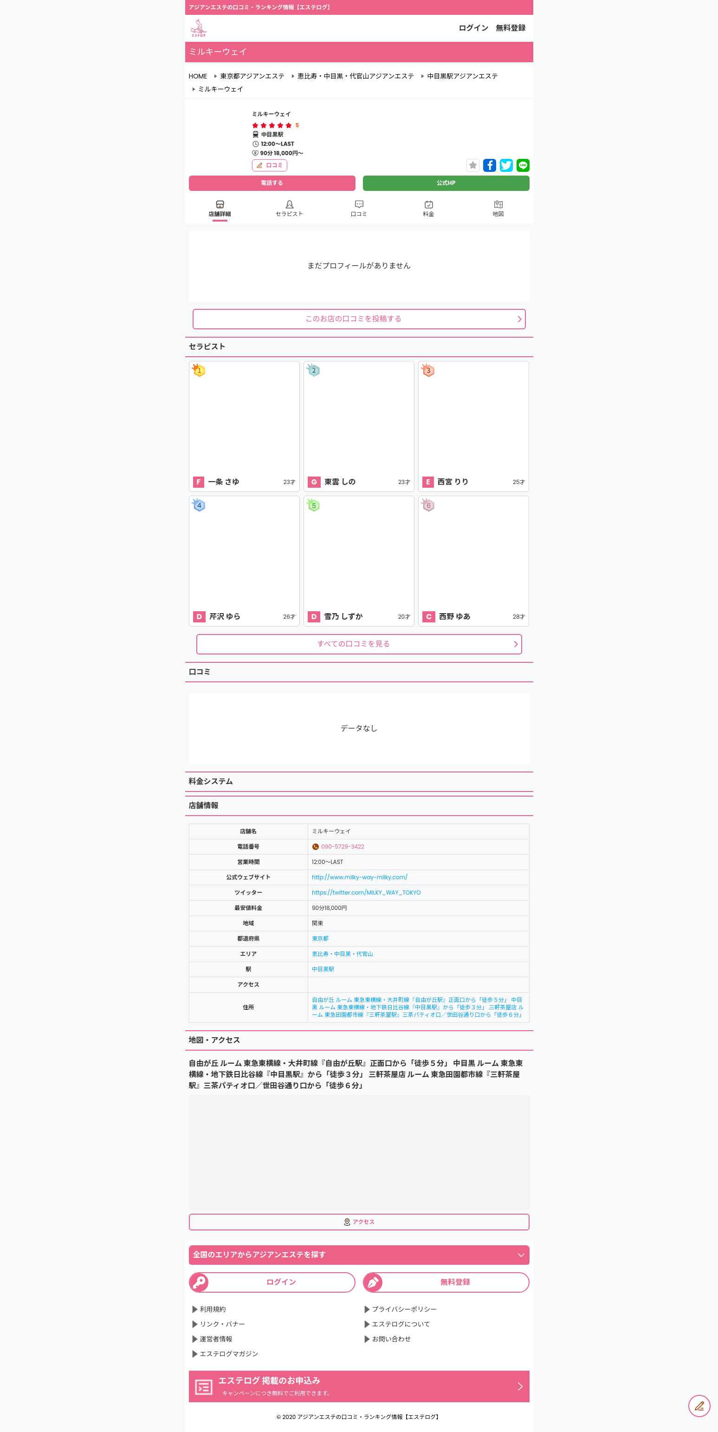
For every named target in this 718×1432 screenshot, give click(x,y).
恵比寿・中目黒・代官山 (342, 954)
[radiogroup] (272, 125)
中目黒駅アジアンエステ (462, 76)
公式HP (446, 183)
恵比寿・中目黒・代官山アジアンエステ (356, 76)
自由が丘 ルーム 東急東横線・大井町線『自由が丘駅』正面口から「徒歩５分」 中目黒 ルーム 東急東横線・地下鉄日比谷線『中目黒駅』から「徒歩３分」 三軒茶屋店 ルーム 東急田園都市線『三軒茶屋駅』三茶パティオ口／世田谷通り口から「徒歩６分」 (418, 1007)
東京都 (320, 938)
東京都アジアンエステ (252, 76)
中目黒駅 (323, 969)
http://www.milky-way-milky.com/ (360, 877)
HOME (198, 76)
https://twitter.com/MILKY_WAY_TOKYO (366, 892)
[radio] (256, 125)
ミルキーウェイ (221, 89)
